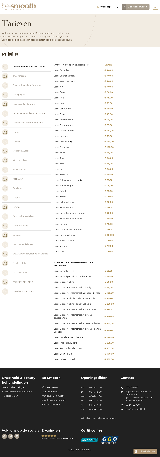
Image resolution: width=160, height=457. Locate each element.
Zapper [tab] (11, 198)
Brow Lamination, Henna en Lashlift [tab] (25, 254)
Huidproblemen (10, 396)
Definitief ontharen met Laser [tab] (23, 67)
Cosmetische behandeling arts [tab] (22, 123)
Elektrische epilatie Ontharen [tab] (22, 85)
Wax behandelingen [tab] (17, 282)
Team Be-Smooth (50, 391)
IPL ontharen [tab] (14, 76)
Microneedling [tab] (14, 160)
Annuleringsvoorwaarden (54, 400)
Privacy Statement (51, 404)
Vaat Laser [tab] (12, 179)
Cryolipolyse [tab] (13, 95)
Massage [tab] (11, 235)
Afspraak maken (50, 387)
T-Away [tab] (11, 207)
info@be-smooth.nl (135, 409)
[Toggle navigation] (155, 7)
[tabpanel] (104, 212)
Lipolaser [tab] (11, 142)
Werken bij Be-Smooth (53, 396)
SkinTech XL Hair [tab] (15, 151)
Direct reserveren (134, 7)
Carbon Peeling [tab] (15, 226)
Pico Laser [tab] (12, 188)
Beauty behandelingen (13, 387)
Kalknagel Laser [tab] (15, 273)
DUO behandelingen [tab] (18, 244)
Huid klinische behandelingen (17, 391)
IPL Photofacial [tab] (15, 170)
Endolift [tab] (11, 132)
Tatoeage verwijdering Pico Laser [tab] (24, 113)
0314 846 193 (132, 387)
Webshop (104, 7)
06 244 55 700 (133, 405)
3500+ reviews (67, 439)
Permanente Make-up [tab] (18, 104)
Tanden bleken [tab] (15, 263)
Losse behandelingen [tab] (18, 291)
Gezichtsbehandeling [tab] (18, 216)
